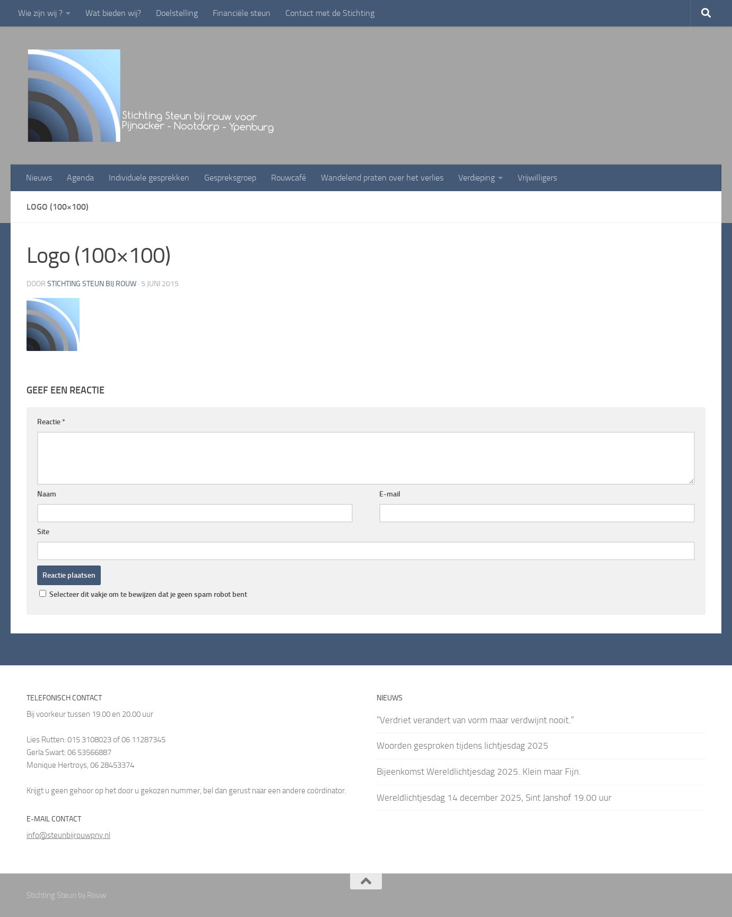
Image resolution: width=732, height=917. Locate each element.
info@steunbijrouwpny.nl (68, 835)
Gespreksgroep (230, 178)
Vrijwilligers (537, 178)
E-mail (389, 494)
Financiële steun (242, 13)
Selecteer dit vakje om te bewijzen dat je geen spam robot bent (143, 594)
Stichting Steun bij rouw (91, 283)
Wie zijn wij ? (40, 13)
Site (43, 531)
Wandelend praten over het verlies (382, 178)
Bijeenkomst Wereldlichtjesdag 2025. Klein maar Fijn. (479, 771)
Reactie (51, 421)
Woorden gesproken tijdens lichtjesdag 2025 (462, 745)
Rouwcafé (288, 178)
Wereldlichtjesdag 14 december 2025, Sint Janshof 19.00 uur (494, 797)
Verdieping (476, 178)
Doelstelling (177, 13)
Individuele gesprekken (149, 178)
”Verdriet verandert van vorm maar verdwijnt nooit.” (475, 720)
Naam (46, 494)
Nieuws (39, 178)
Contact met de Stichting (329, 13)
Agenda (80, 178)
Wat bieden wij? (113, 13)
